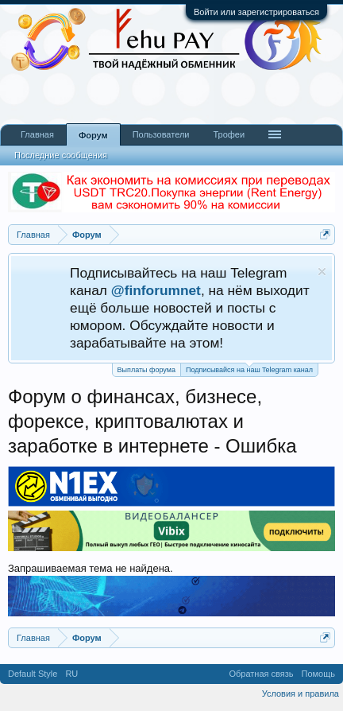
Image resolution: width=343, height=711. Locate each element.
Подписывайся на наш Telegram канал (249, 368)
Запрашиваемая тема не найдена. (90, 568)
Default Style (32, 673)
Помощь (319, 673)
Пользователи (161, 134)
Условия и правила (300, 693)
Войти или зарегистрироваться (256, 12)
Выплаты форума (146, 370)
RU (71, 673)
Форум (93, 135)
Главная (37, 134)
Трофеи (229, 134)
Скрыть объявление (322, 272)
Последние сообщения (60, 155)
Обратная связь (261, 673)
